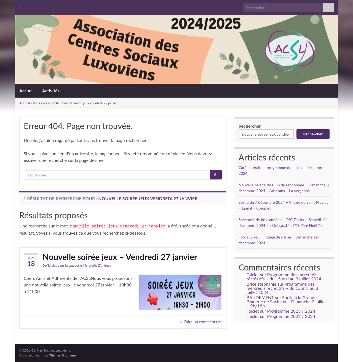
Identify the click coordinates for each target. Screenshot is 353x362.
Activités (51, 90)
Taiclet (52, 265)
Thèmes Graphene (62, 355)
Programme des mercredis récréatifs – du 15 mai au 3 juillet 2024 (284, 276)
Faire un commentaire (203, 322)
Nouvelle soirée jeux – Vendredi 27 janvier (119, 257)
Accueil (26, 90)
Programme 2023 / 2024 (291, 310)
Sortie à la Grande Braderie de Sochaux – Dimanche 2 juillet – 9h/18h (286, 301)
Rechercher (250, 125)
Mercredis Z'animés (97, 265)
